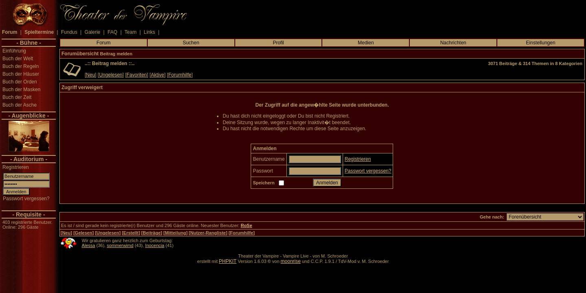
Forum (103, 43)
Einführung (14, 51)
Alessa (88, 245)
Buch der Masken (21, 89)
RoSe (246, 225)
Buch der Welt (17, 58)
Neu (90, 75)
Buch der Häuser (20, 74)
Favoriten (137, 75)
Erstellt (130, 232)
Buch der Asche (19, 105)
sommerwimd (120, 245)
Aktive (157, 75)
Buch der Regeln (20, 66)
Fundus (69, 32)
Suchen (191, 43)
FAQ (112, 32)
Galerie (93, 32)
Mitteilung (175, 232)
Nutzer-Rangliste (208, 232)
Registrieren (15, 167)
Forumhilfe (180, 75)
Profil (278, 43)
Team (130, 32)
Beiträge (152, 232)
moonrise (291, 261)
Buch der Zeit (16, 97)
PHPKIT (227, 261)
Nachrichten (453, 43)
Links (149, 32)
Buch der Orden (19, 82)
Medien (366, 43)
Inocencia (154, 245)
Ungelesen (110, 75)
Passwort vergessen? (26, 198)
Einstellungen (540, 43)
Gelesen (83, 232)
